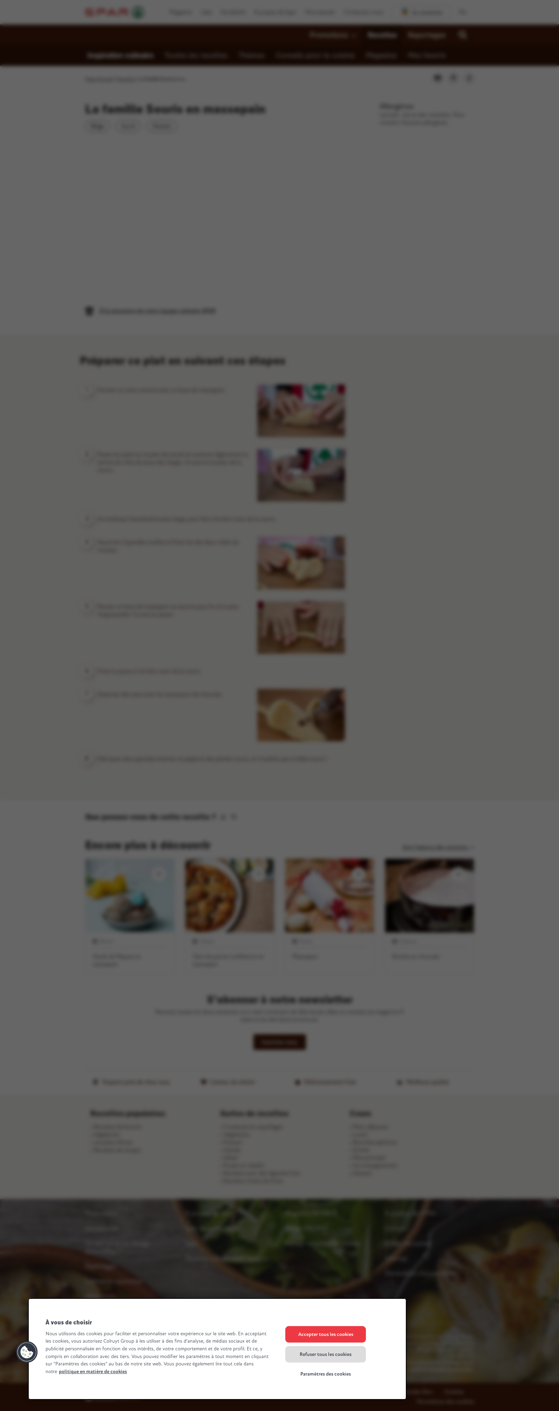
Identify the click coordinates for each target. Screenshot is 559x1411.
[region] (217, 1349)
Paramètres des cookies (325, 1374)
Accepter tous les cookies (325, 1334)
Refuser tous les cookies (326, 1354)
